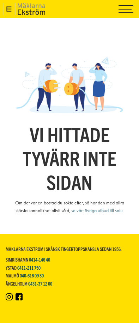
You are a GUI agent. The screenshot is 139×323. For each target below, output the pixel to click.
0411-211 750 (29, 268)
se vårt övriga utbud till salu (97, 211)
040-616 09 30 (32, 276)
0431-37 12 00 (40, 284)
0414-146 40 (39, 260)
